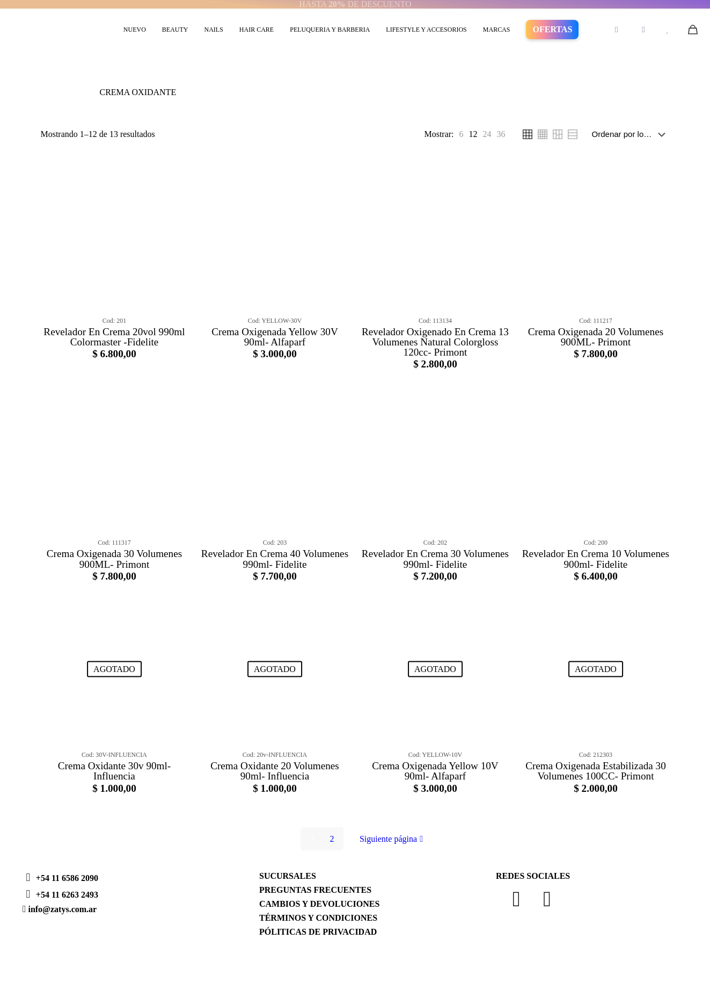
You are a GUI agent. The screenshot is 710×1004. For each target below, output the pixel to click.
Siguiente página (393, 838)
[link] (461, 134)
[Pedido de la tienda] (631, 134)
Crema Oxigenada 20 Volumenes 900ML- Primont (595, 337)
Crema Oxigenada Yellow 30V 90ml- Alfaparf (274, 337)
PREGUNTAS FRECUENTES (315, 889)
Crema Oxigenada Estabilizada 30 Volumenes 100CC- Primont (595, 771)
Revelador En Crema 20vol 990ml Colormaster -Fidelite (114, 337)
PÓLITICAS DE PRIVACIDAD (318, 931)
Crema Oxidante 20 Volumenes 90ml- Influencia (274, 771)
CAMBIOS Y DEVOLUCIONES (319, 903)
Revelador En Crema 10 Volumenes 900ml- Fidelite (595, 558)
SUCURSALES (287, 875)
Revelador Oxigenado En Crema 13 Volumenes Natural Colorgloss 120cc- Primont (435, 342)
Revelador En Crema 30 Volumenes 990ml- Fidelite (435, 558)
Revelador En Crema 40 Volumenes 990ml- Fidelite (274, 558)
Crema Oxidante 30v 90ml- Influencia (114, 771)
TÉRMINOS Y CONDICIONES (318, 917)
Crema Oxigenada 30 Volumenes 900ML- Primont (114, 558)
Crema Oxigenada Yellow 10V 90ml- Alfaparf (435, 771)
